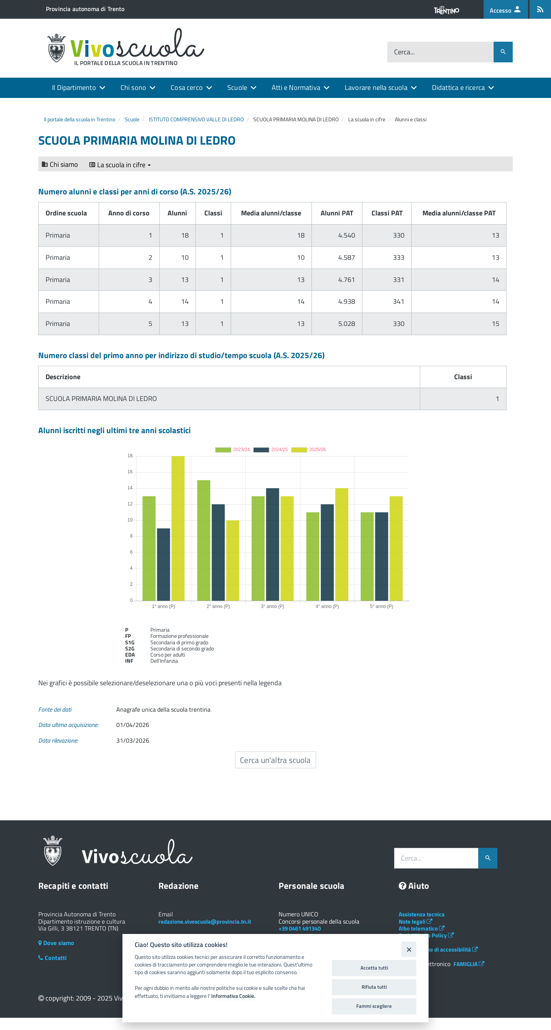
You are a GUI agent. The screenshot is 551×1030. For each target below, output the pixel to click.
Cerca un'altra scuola (275, 760)
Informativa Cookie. (233, 996)
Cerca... (404, 52)
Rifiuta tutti (374, 987)
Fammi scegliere (374, 1006)
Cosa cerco (187, 87)
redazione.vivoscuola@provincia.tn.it (204, 921)
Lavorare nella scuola (376, 87)
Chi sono (133, 87)
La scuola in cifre (120, 165)
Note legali (415, 921)
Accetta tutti (374, 967)
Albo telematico (422, 928)
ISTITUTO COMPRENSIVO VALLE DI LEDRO (196, 119)
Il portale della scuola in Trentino (79, 119)
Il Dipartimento (74, 87)
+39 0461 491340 (300, 928)
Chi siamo (59, 164)
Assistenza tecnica (422, 914)
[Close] (408, 949)
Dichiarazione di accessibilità (438, 949)
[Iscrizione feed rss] (540, 9)
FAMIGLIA (468, 964)
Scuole (237, 87)
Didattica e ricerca (458, 87)
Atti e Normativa (296, 87)
